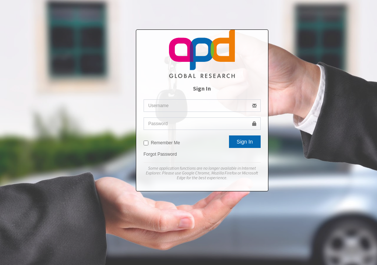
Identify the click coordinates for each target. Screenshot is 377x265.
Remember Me (162, 142)
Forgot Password (160, 154)
